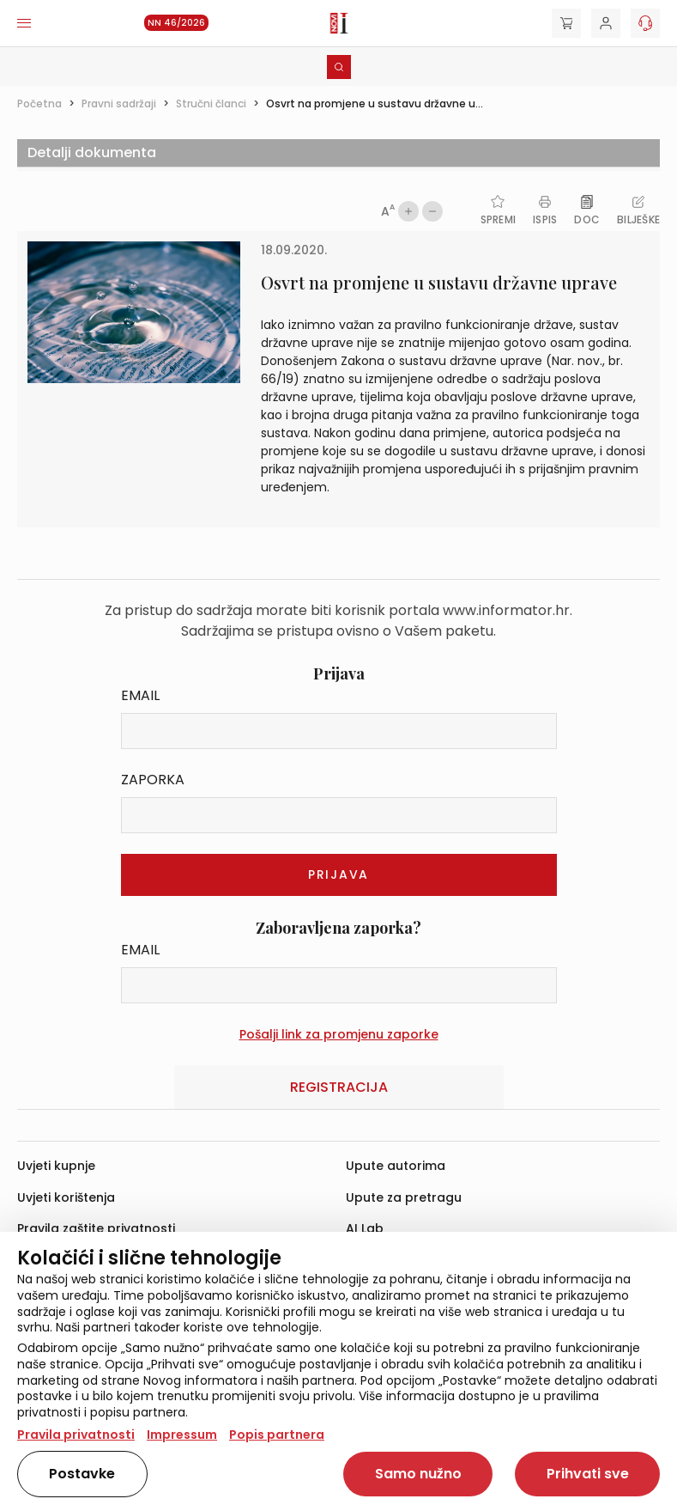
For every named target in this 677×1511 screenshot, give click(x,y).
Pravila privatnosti (76, 1434)
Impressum (182, 1434)
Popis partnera (276, 1434)
